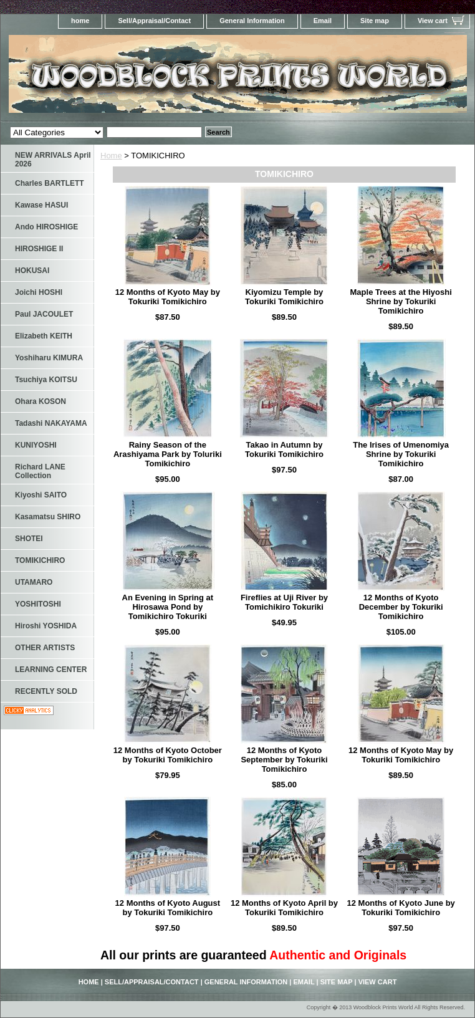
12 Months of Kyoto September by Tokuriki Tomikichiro (284, 760)
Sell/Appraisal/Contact (154, 20)
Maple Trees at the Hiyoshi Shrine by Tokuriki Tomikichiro (401, 301)
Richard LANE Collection (40, 471)
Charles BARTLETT (49, 183)
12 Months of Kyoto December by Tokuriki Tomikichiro (401, 607)
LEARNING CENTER (51, 669)
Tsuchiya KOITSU (46, 379)
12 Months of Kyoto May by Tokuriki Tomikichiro (167, 296)
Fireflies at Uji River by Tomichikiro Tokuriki (284, 602)
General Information (252, 20)
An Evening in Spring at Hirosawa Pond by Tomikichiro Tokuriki (168, 607)
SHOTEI (29, 538)
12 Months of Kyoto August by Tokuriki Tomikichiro (168, 907)
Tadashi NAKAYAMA (51, 423)
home (80, 20)
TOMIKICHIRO (40, 560)
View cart (433, 20)
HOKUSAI (32, 270)
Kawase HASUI (41, 205)
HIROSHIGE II (39, 248)
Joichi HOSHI (38, 292)
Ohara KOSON (40, 401)
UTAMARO (33, 582)
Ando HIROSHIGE (46, 227)
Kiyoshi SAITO (41, 495)
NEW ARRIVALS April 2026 (53, 159)
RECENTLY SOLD (46, 691)
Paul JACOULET (44, 314)
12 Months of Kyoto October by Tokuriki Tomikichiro (167, 755)
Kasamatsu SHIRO (47, 516)
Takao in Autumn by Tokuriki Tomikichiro (284, 449)
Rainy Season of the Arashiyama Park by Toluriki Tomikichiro (167, 454)
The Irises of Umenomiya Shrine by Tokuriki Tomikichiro (401, 454)
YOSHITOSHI (38, 604)
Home (111, 155)
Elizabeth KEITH (43, 336)
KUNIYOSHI (36, 445)
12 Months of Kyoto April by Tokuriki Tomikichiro (284, 907)
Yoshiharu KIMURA (49, 357)
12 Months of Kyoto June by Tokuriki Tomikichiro (400, 907)
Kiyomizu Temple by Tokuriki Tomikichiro (284, 296)
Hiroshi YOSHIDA (46, 626)
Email (323, 20)
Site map (374, 20)
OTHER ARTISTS (45, 647)
